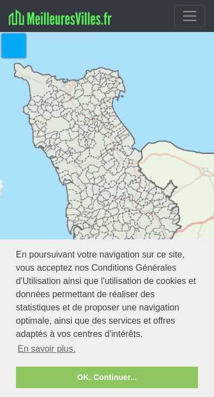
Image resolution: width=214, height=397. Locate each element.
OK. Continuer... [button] (107, 377)
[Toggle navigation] (189, 16)
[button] (14, 46)
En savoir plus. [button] (47, 348)
